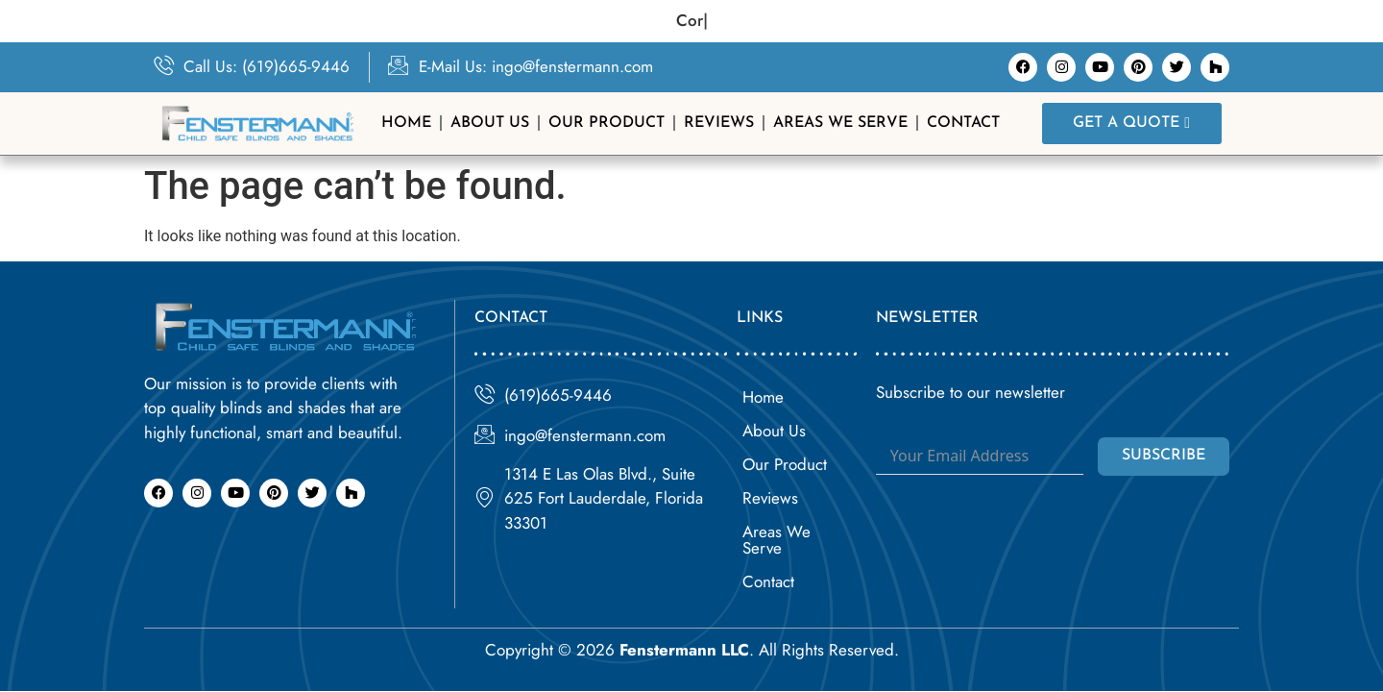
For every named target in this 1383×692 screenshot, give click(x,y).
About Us (489, 123)
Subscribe (1163, 455)
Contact (963, 123)
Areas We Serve (840, 123)
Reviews (719, 123)
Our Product (606, 123)
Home (406, 123)
